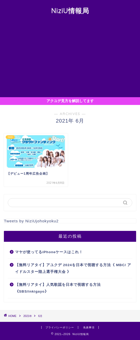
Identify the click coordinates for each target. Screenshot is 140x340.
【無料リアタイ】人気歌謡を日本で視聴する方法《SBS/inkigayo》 (58, 288)
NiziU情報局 (70, 10)
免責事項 (89, 327)
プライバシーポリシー (59, 327)
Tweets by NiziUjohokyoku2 (31, 221)
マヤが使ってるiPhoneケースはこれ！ (49, 252)
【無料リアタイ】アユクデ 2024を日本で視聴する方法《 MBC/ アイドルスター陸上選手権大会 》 (73, 268)
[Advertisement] (70, 58)
